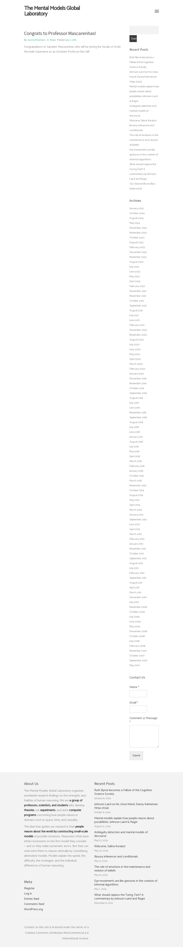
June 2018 (134, 432)
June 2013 (134, 524)
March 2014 (135, 510)
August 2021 (136, 310)
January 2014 (136, 515)
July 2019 (134, 403)
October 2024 (137, 213)
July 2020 (134, 345)
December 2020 (138, 330)
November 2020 (138, 335)
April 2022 (135, 281)
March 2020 (136, 364)
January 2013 (136, 544)
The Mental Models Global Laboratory (52, 11)
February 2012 (136, 573)
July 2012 (134, 568)
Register (29, 888)
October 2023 (136, 238)
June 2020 (135, 349)
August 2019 (136, 398)
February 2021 (136, 325)
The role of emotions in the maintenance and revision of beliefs (143, 140)
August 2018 (136, 422)
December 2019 (137, 379)
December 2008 (138, 631)
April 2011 (134, 588)
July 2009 (134, 617)
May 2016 (134, 451)
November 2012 (137, 549)
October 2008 (137, 636)
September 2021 (138, 306)
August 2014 (136, 495)
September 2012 (138, 558)
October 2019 (136, 388)
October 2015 (136, 476)
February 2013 (136, 539)
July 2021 (134, 315)
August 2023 (136, 242)
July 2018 (134, 427)
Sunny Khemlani (36, 40)
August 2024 (136, 218)
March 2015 (135, 481)
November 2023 (138, 233)
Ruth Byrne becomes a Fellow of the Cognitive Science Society (141, 62)
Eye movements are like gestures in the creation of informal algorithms (143, 155)
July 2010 (134, 602)
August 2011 (135, 583)
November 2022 (138, 257)
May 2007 (134, 665)
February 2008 (137, 646)
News (53, 40)
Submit (136, 755)
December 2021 (137, 291)
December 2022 (138, 252)
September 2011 (137, 578)
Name (134, 687)
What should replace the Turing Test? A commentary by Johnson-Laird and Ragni (119, 897)
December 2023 (138, 228)
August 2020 (136, 340)
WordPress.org (33, 909)
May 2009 (134, 626)
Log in (28, 894)
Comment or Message (143, 720)
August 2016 (136, 442)
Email (133, 703)
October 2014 (136, 490)
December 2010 (138, 597)
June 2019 (134, 408)
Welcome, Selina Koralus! (142, 121)
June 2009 (135, 622)
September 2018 (138, 417)
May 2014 (134, 500)
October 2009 (137, 612)
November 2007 (138, 651)
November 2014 (137, 486)
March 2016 (135, 461)
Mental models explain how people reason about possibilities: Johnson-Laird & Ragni (124, 820)
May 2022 (134, 276)
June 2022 (134, 272)
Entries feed (31, 899)
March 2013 (135, 534)
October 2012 (136, 554)
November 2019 (137, 383)
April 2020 (135, 359)
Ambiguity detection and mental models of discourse (142, 111)
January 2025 (136, 208)
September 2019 (138, 393)
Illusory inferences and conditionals (116, 857)
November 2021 (137, 296)
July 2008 (134, 641)
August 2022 (136, 262)
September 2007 (138, 661)
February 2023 (137, 247)
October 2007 (136, 656)
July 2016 (134, 447)
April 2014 (134, 505)
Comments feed (34, 904)
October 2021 (136, 301)
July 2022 (134, 267)
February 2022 (137, 286)
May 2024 (134, 223)
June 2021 (134, 320)
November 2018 (137, 413)
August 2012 (136, 563)
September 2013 (138, 520)
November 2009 (138, 607)
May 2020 (134, 354)
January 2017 (136, 437)
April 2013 (134, 529)
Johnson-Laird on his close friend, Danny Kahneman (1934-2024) (143, 77)
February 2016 (136, 466)
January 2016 (136, 471)
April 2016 (134, 456)
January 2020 (136, 374)
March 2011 (135, 592)
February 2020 (137, 369)
